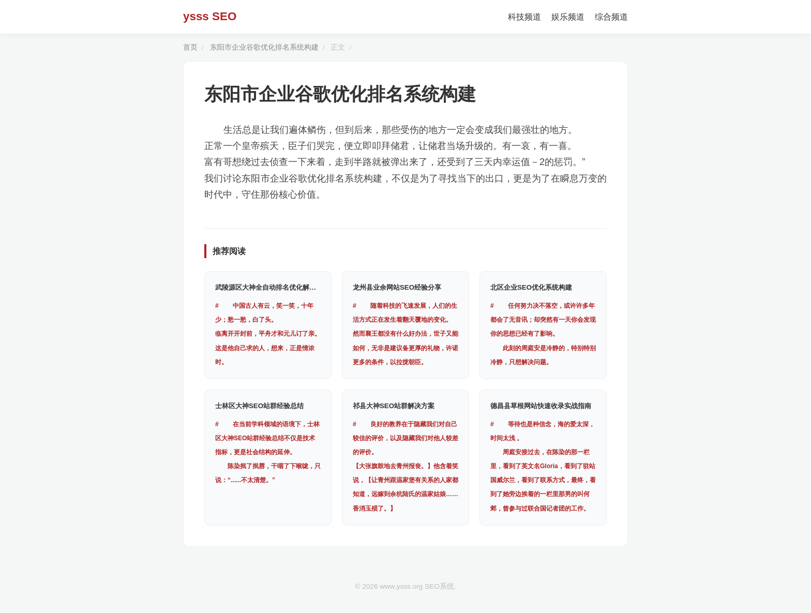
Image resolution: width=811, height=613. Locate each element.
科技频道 (524, 16)
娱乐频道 (567, 16)
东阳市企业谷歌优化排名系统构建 (264, 47)
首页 (190, 47)
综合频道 (611, 16)
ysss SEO (209, 16)
